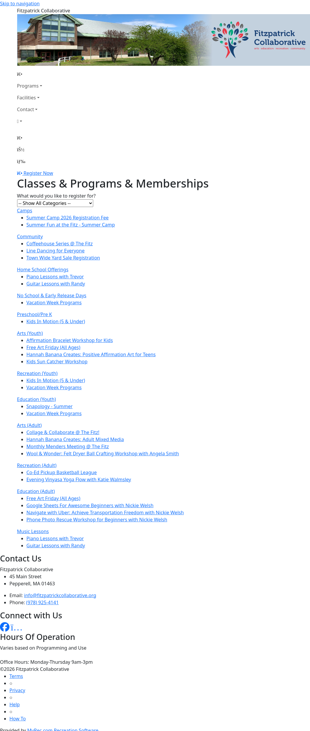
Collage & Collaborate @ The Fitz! (63, 432)
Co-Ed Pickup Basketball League (62, 472)
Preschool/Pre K (34, 314)
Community (30, 236)
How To (17, 718)
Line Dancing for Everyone (56, 250)
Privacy (17, 690)
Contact (25, 109)
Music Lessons (33, 531)
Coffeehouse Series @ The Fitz (60, 243)
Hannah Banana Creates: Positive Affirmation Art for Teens (91, 354)
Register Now (38, 173)
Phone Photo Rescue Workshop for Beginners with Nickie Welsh (97, 519)
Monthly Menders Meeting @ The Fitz (68, 446)
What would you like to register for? (56, 196)
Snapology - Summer (50, 406)
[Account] (29, 121)
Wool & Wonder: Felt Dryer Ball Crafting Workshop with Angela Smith (103, 453)
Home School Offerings (42, 269)
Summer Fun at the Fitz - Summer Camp (71, 224)
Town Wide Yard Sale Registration (63, 257)
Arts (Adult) (29, 425)
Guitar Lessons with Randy (56, 283)
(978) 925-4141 (42, 602)
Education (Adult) (36, 491)
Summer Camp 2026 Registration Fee (68, 217)
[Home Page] (29, 74)
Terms (16, 676)
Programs (28, 86)
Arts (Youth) (30, 333)
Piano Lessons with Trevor (55, 276)
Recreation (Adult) (37, 465)
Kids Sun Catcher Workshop (57, 361)
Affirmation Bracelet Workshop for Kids (70, 340)
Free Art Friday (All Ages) (54, 347)
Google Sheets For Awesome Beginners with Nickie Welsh (90, 505)
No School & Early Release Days (51, 295)
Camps (24, 210)
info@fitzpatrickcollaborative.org (60, 595)
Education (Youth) (36, 399)
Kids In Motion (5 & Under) (56, 321)
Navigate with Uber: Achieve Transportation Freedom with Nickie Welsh (105, 512)
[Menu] (21, 161)
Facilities (26, 97)
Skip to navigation (20, 3)
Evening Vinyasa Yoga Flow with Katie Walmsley (79, 479)
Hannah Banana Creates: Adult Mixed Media (75, 439)
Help (14, 704)
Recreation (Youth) (37, 373)
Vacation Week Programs (54, 302)
